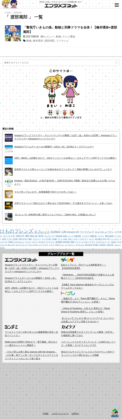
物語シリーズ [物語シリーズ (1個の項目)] (68, 236)
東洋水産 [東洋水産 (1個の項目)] (88, 245)
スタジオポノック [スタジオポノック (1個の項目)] (35, 245)
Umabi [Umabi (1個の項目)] (113, 242)
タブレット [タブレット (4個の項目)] (42, 231)
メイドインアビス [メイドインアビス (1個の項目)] (82, 242)
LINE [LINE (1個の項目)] (65, 239)
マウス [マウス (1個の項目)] (45, 245)
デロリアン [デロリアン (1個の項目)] (84, 239)
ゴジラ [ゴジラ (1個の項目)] (34, 242)
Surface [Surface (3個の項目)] (55, 231)
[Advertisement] (61, 387)
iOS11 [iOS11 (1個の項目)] (2, 248)
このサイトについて (60, 413)
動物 (58, 36)
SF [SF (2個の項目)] (77, 231)
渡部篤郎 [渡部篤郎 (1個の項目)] (58, 242)
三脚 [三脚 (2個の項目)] (63, 231)
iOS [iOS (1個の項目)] (108, 239)
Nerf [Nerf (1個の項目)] (104, 239)
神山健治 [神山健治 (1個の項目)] (98, 239)
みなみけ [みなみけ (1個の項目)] (41, 242)
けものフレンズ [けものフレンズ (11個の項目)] (16, 231)
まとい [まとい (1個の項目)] (76, 239)
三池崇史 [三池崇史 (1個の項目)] (102, 245)
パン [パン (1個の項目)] (108, 242)
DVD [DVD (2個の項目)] (41, 235)
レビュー (49, 36)
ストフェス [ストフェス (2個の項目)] (9, 235)
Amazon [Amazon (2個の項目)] (71, 231)
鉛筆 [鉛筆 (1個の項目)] (4, 239)
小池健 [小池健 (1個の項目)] (54, 239)
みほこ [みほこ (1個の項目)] (70, 239)
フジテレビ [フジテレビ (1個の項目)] (50, 242)
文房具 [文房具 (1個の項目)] (15, 239)
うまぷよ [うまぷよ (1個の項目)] (117, 245)
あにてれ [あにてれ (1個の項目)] (11, 245)
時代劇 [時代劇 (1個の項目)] (95, 245)
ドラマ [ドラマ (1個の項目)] (51, 245)
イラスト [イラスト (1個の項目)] (100, 236)
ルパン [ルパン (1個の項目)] (91, 239)
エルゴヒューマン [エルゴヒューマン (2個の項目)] (104, 231)
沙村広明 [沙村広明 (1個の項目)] (109, 245)
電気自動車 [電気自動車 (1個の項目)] (109, 236)
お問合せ (75, 413)
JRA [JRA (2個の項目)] (27, 235)
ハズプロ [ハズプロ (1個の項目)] (85, 236)
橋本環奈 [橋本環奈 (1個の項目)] (66, 242)
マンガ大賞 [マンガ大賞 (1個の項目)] (46, 239)
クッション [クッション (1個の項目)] (114, 239)
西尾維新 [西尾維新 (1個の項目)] (58, 236)
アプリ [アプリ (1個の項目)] (92, 242)
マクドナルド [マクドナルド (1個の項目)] (101, 242)
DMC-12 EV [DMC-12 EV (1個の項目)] (23, 239)
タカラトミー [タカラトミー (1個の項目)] (49, 236)
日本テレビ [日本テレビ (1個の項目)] (59, 245)
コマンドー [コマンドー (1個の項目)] (37, 239)
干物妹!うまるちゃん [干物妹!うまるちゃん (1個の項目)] (16, 242)
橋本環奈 (38, 40)
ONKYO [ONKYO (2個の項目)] (20, 235)
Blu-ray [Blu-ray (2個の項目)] (34, 235)
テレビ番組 (68, 36)
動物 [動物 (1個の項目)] (72, 242)
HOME (46, 413)
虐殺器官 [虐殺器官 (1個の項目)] (77, 236)
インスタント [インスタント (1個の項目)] (69, 245)
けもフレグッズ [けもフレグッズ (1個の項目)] (21, 245)
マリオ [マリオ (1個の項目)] (9, 239)
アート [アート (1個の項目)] (60, 239)
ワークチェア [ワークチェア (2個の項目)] (87, 231)
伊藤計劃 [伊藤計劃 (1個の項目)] (93, 236)
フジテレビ (62, 40)
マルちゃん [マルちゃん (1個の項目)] (80, 245)
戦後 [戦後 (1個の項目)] (30, 239)
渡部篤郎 (49, 40)
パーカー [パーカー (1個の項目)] (28, 242)
